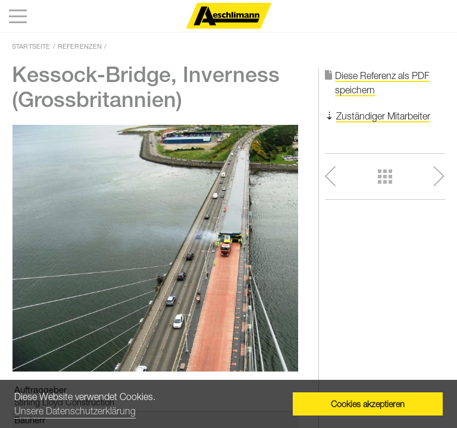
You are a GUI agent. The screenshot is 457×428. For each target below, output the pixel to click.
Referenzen (80, 46)
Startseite (31, 46)
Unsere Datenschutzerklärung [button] (75, 410)
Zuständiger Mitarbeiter (383, 116)
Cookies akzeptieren (368, 404)
